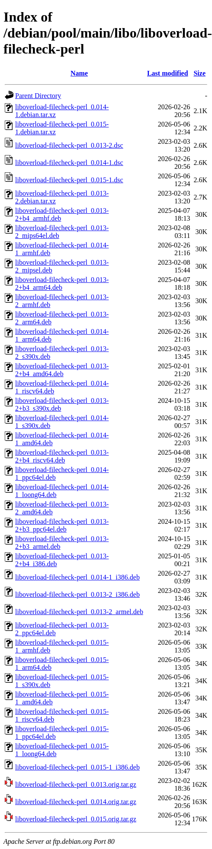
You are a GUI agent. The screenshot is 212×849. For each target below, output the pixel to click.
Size (199, 73)
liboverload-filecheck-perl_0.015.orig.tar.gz (75, 819)
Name (79, 73)
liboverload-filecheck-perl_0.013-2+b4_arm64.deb (62, 283)
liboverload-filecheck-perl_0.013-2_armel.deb (79, 611)
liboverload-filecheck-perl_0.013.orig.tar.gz (75, 784)
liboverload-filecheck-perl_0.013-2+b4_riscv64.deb (62, 456)
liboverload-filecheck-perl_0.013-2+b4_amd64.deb (62, 369)
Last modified (167, 73)
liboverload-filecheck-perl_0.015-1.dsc (69, 180)
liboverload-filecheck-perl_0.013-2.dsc (69, 145)
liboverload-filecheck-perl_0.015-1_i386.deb (77, 767)
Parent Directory (38, 95)
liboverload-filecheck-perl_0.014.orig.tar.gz (75, 801)
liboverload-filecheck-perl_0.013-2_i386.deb (77, 594)
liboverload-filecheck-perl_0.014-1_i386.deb (77, 577)
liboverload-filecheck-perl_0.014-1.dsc (69, 162)
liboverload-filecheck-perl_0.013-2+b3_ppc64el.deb (62, 525)
